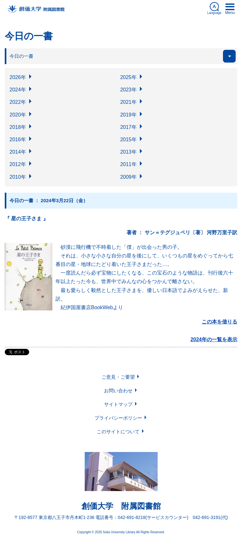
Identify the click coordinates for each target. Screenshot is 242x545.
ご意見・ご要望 (118, 377)
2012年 (18, 164)
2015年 (128, 139)
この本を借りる (219, 321)
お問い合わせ (118, 390)
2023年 (128, 89)
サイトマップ (118, 404)
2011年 (128, 164)
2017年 (128, 127)
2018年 (18, 127)
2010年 (18, 177)
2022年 (18, 102)
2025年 (128, 77)
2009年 (128, 177)
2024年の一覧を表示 (213, 339)
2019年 (128, 114)
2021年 (128, 102)
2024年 (18, 89)
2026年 (18, 77)
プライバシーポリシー (118, 418)
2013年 (128, 152)
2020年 (18, 114)
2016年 (18, 139)
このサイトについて (118, 431)
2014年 (18, 152)
